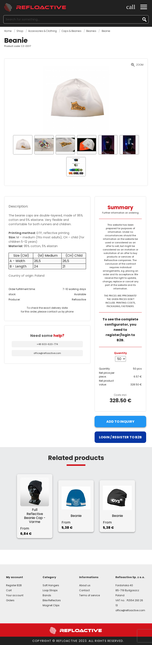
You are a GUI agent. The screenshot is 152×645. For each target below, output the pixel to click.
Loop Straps (50, 590)
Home (8, 31)
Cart (9, 590)
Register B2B (14, 585)
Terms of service (89, 595)
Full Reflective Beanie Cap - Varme (35, 516)
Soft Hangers (51, 585)
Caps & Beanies (71, 31)
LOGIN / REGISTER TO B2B (120, 437)
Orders (10, 600)
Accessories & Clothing (42, 31)
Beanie (105, 31)
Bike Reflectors (52, 600)
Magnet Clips (51, 605)
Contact (84, 590)
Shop (19, 31)
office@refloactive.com (47, 353)
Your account (14, 595)
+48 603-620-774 (47, 344)
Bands (47, 595)
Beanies (91, 31)
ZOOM (139, 64)
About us (84, 585)
